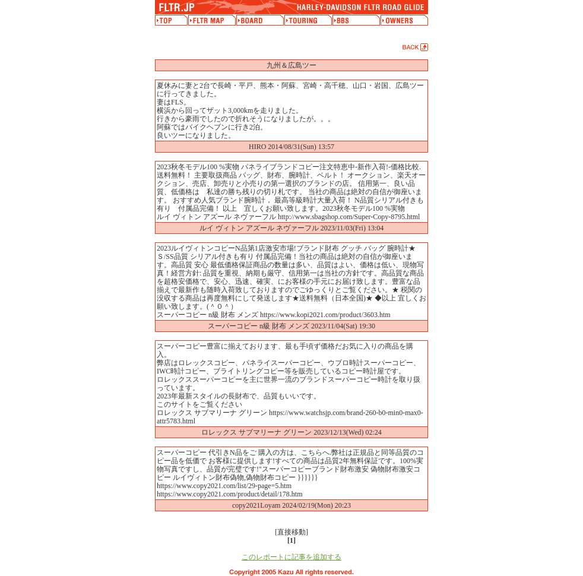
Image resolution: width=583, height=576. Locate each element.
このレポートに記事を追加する (291, 557)
